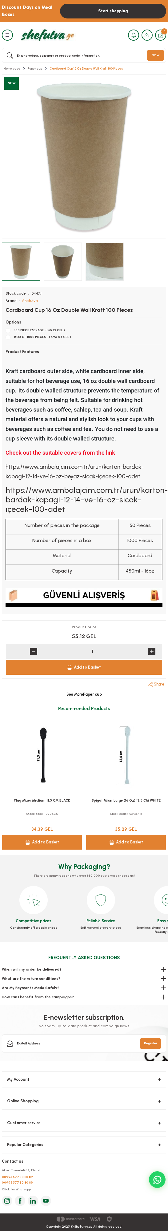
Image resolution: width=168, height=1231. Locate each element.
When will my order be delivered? (32, 969)
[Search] (84, 55)
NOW (156, 55)
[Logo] (46, 35)
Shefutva (30, 301)
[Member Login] (147, 35)
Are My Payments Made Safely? (30, 988)
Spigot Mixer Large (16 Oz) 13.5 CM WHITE (126, 801)
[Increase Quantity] (151, 651)
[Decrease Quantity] (33, 651)
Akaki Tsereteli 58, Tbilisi (21, 1170)
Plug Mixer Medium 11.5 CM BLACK (42, 801)
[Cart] (160, 35)
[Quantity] (92, 651)
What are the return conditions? (31, 978)
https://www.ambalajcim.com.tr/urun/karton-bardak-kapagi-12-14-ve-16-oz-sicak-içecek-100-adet (87, 499)
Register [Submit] (150, 1043)
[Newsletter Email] (84, 1043)
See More (84, 694)
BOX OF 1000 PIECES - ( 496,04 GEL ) (42, 337)
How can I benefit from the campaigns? (38, 997)
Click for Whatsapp (16, 1189)
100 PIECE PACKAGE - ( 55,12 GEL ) (39, 330)
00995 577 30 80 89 (17, 1177)
